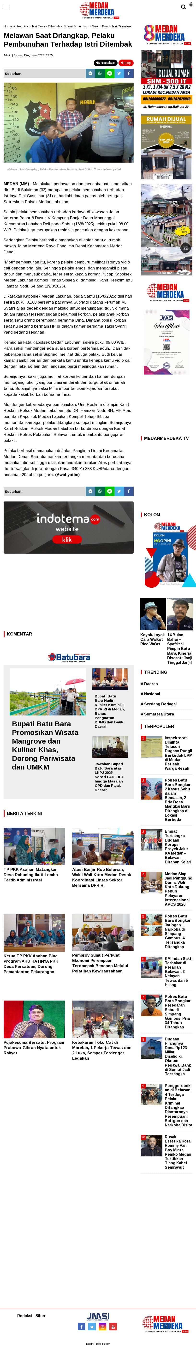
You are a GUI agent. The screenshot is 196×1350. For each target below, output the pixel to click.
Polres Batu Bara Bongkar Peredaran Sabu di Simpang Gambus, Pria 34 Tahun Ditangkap (178, 1012)
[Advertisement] (69, 593)
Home (8, 26)
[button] (191, 2)
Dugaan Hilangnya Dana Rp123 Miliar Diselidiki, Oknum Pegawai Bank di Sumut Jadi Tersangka (178, 1056)
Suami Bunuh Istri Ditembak (111, 26)
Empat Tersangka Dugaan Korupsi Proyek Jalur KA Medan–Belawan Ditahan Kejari (178, 846)
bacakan (105, 63)
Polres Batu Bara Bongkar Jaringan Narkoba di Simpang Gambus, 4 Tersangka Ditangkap (178, 931)
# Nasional (150, 694)
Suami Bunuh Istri (76, 26)
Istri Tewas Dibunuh (46, 26)
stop (126, 63)
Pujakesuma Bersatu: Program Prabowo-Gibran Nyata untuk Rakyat (34, 1047)
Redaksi (24, 1316)
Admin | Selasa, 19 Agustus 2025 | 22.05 (28, 55)
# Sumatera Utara (157, 714)
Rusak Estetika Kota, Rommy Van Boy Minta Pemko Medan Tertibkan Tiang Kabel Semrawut (178, 1152)
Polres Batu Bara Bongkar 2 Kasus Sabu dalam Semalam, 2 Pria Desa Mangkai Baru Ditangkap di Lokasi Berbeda (178, 800)
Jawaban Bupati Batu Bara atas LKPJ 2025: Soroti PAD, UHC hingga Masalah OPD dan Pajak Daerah (109, 777)
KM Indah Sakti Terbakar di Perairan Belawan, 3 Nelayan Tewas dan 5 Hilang (178, 972)
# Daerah (149, 684)
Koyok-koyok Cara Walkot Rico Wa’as (152, 639)
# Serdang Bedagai (159, 704)
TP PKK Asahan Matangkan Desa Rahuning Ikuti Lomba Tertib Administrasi (31, 874)
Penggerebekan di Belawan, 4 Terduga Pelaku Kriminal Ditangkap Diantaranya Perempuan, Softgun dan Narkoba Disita (178, 1105)
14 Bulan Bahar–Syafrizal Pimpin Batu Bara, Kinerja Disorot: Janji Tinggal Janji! (179, 649)
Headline (22, 26)
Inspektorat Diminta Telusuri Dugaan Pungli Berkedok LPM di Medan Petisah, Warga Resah (178, 753)
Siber (41, 1316)
